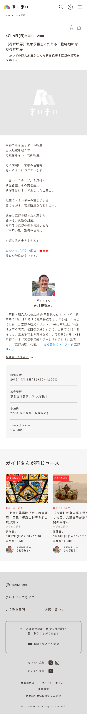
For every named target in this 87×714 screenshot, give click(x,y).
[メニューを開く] (79, 7)
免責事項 (43, 689)
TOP (8, 15)
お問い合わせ (54, 609)
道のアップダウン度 (19, 250)
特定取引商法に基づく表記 (42, 695)
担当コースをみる (20, 357)
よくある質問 (15, 609)
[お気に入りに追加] (71, 27)
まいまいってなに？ (20, 597)
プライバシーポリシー (52, 682)
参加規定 (26, 682)
